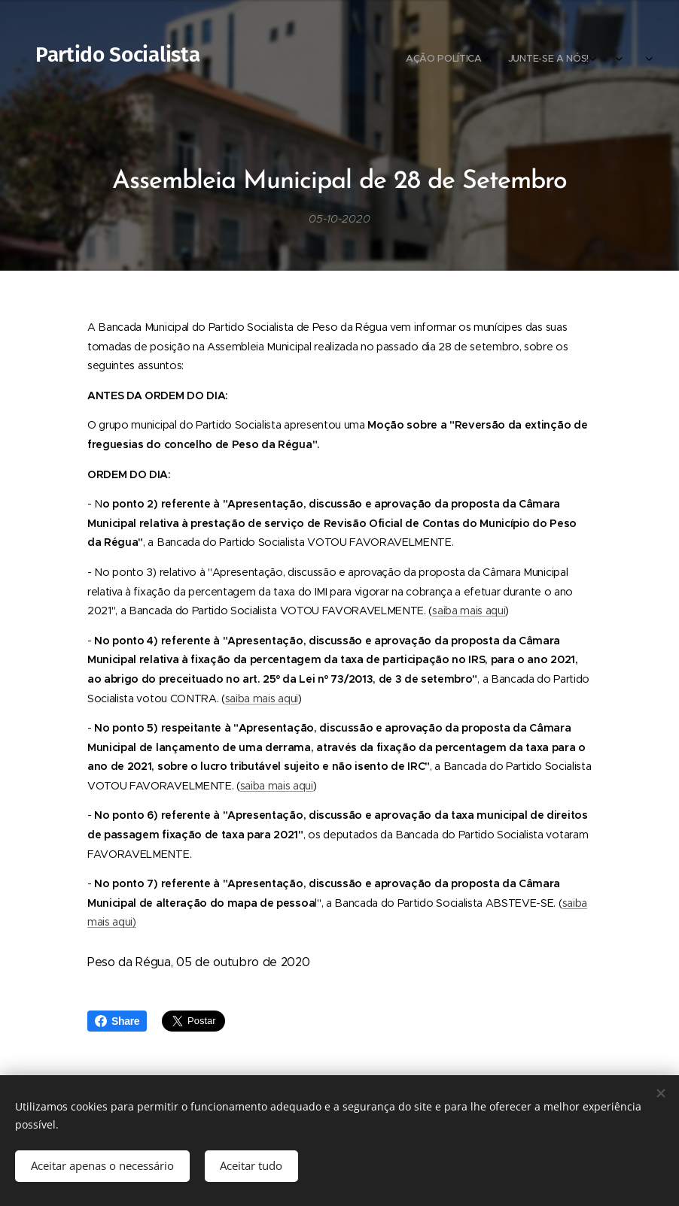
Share (117, 1021)
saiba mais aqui (468, 610)
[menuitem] (555, 60)
